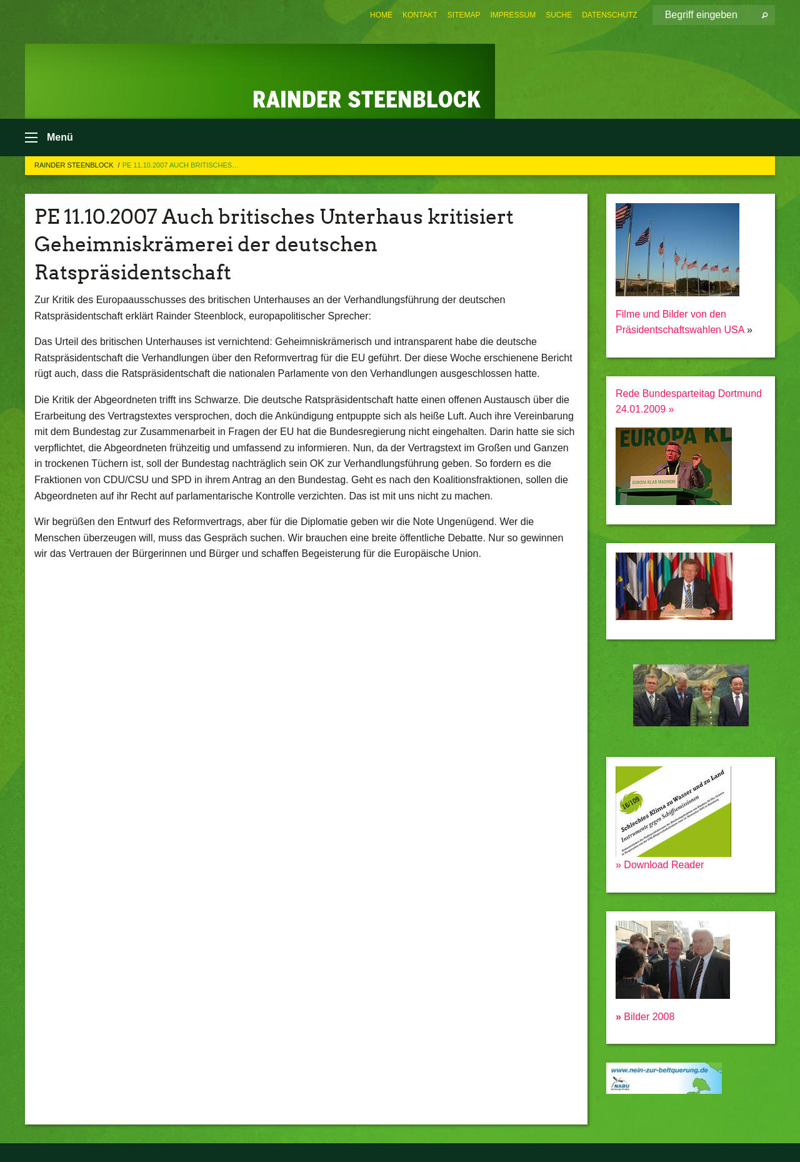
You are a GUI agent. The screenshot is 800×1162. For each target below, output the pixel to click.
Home (381, 15)
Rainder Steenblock (75, 165)
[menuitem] (381, 15)
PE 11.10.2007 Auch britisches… (180, 165)
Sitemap (464, 15)
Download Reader (662, 864)
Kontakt (420, 15)
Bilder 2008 (645, 1016)
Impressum (513, 15)
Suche (559, 15)
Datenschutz (609, 15)
